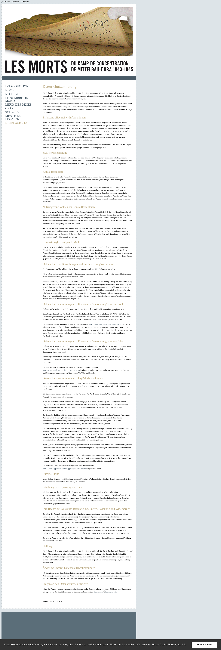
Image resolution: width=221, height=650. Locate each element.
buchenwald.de (111, 592)
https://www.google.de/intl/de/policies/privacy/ (61, 370)
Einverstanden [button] (204, 644)
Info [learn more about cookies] (184, 644)
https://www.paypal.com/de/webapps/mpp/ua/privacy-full (65, 469)
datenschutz (98, 592)
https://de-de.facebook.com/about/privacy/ (105, 324)
